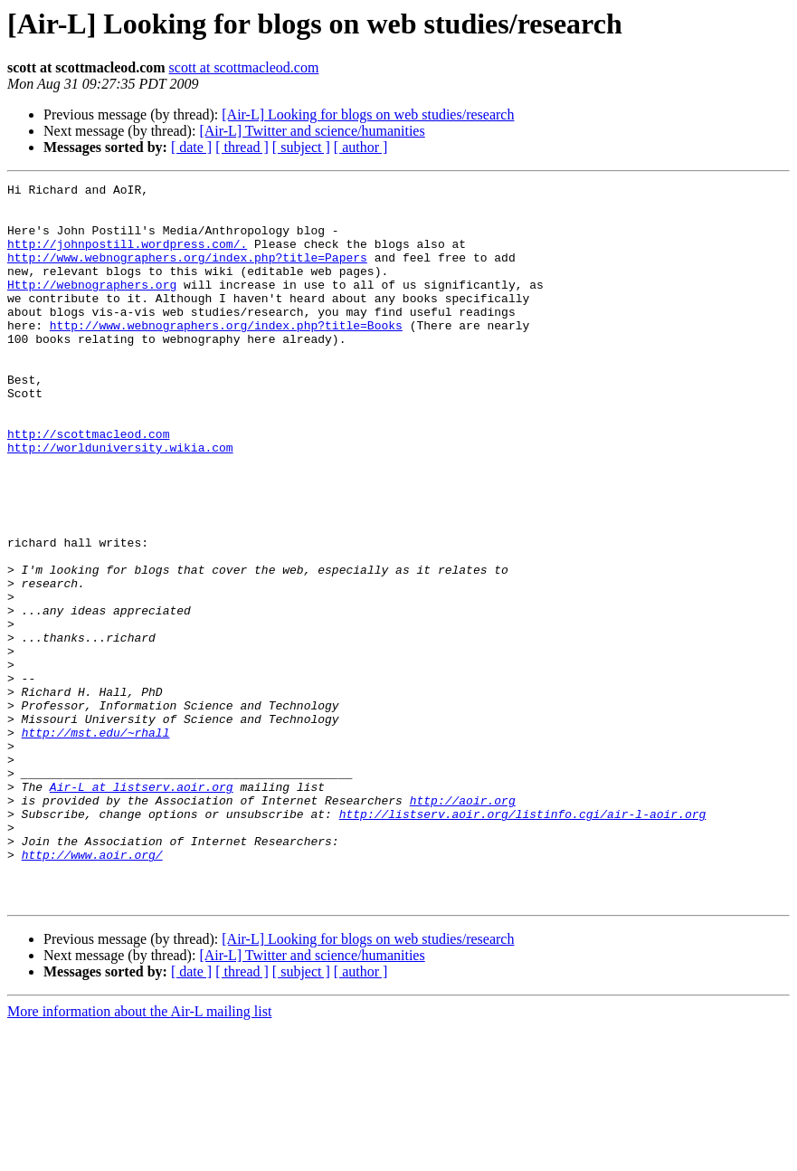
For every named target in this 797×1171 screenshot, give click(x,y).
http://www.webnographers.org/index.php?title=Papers (187, 273)
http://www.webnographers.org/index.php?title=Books (226, 355)
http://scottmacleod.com (88, 485)
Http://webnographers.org (91, 306)
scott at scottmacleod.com (244, 67)
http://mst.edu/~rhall (96, 843)
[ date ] (191, 147)
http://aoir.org (463, 925)
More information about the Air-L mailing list (139, 1155)
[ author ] (361, 147)
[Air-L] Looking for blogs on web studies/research (368, 114)
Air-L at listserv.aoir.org (141, 908)
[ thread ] (242, 147)
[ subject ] (301, 147)
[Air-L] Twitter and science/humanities (311, 130)
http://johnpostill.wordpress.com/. (127, 257)
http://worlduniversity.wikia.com (120, 501)
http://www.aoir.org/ (92, 990)
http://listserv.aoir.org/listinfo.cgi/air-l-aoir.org (523, 941)
